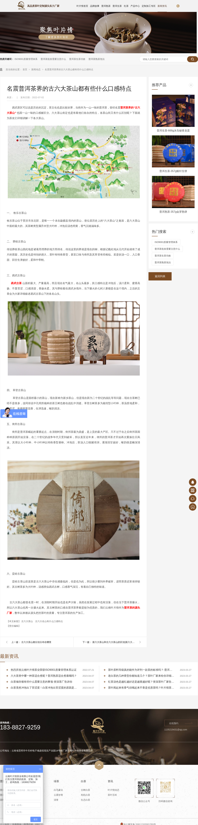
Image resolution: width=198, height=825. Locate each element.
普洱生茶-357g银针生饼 (173, 171)
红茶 (126, 6)
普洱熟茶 (106, 6)
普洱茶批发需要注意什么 (53, 59)
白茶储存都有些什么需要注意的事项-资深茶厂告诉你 (41, 681)
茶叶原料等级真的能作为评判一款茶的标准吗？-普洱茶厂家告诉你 (141, 669)
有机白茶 (85, 795)
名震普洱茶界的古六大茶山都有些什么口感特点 (69, 69)
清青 (56, 800)
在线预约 (173, 723)
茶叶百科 (112, 795)
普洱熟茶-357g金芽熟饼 (173, 211)
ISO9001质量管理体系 (26, 59)
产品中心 (135, 6)
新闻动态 (36, 69)
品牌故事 (94, 6)
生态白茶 (85, 800)
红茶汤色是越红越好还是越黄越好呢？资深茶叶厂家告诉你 (141, 681)
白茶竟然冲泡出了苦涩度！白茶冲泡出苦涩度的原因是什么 (44, 687)
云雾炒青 (58, 795)
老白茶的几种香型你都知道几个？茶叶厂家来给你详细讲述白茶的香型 (141, 675)
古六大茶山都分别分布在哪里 (36, 642)
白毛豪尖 (58, 790)
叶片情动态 (113, 790)
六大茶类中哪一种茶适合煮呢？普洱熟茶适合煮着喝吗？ (44, 675)
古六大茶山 (27, 621)
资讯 (110, 781)
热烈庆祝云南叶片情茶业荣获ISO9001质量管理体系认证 (44, 669)
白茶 (83, 781)
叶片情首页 (82, 6)
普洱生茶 (117, 6)
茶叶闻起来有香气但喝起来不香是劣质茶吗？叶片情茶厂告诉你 (141, 687)
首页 (25, 69)
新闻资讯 (162, 6)
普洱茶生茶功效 (77, 59)
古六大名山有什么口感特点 (49, 621)
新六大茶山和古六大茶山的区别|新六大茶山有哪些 (113, 642)
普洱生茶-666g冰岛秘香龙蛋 (173, 130)
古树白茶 (85, 790)
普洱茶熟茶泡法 (96, 59)
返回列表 (160, 276)
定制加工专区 (149, 6)
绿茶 (56, 781)
